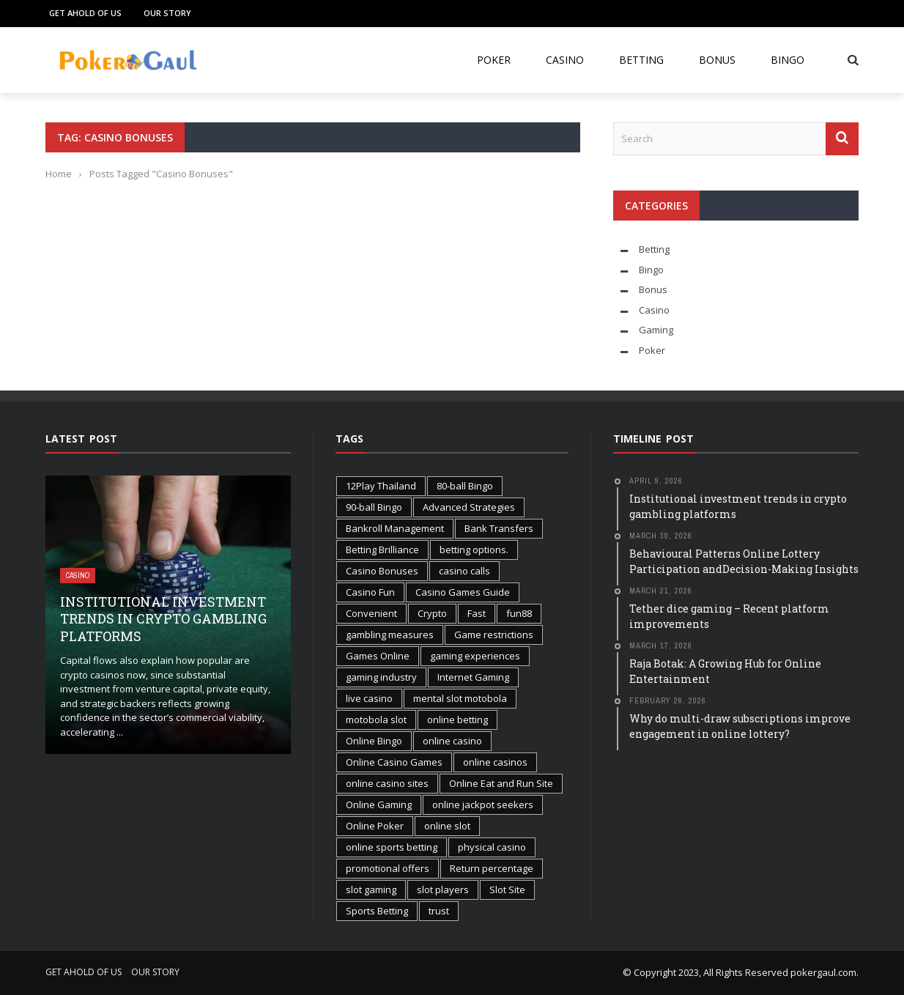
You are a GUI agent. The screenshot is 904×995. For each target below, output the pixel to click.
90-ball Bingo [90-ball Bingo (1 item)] (374, 507)
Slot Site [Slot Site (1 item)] (507, 889)
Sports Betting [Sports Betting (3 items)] (377, 910)
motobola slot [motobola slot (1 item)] (376, 719)
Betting (641, 60)
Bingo (787, 60)
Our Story (167, 12)
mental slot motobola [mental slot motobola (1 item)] (460, 698)
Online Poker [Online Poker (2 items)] (375, 825)
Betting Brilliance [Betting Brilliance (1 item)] (382, 549)
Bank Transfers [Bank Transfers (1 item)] (498, 528)
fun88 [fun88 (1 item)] (519, 613)
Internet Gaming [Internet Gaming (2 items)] (473, 677)
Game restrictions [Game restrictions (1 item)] (493, 634)
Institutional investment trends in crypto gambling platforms (163, 619)
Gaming (656, 329)
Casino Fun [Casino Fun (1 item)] (370, 592)
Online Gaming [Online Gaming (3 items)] (379, 804)
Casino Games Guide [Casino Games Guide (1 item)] (462, 592)
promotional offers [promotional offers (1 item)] (387, 868)
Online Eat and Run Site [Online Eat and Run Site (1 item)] (501, 783)
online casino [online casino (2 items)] (452, 740)
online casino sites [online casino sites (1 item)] (387, 783)
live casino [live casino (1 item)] (369, 698)
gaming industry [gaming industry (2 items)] (381, 677)
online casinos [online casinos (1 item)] (495, 762)
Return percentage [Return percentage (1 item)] (491, 868)
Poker (494, 60)
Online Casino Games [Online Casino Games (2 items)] (394, 762)
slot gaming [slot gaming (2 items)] (371, 889)
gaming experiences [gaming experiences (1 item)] (475, 655)
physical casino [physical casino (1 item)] (492, 847)
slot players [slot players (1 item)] (443, 889)
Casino (565, 60)
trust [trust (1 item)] (439, 910)
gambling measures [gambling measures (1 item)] (390, 634)
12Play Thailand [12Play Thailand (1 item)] (381, 485)
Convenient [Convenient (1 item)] (371, 613)
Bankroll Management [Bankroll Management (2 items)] (395, 528)
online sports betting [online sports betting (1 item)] (391, 847)
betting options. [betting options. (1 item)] (474, 549)
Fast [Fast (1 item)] (476, 613)
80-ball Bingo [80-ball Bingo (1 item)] (465, 485)
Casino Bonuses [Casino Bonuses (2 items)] (382, 570)
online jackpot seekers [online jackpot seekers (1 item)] (482, 804)
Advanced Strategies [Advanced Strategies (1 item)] (469, 507)
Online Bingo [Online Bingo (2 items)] (374, 740)
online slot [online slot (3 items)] (447, 825)
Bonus (717, 60)
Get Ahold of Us (85, 12)
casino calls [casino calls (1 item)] (464, 570)
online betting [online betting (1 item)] (457, 719)
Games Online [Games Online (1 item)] (378, 655)
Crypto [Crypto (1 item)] (432, 613)
